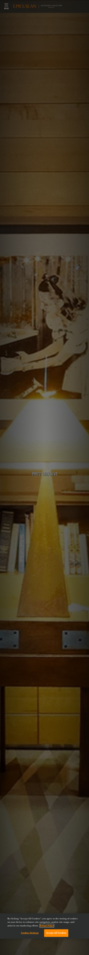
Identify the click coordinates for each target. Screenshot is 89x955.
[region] (44, 926)
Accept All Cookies (56, 932)
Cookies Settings (30, 932)
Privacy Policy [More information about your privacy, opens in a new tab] (47, 925)
